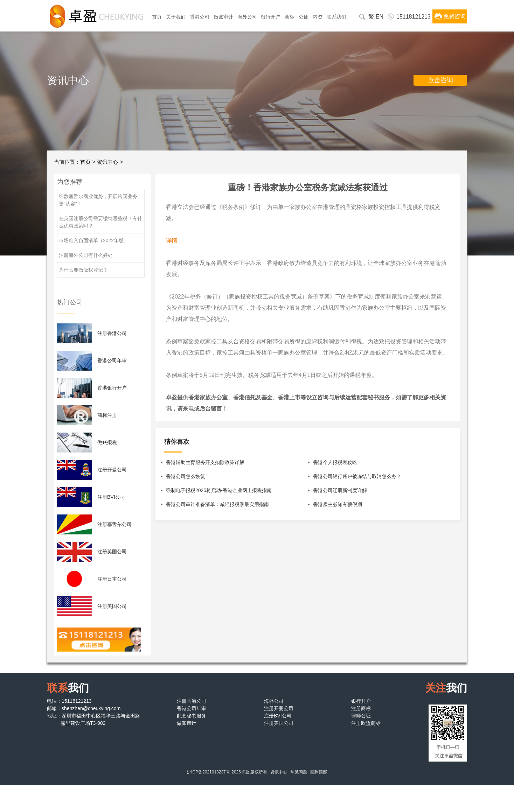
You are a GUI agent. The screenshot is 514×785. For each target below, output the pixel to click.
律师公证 (361, 716)
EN (379, 17)
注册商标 (361, 708)
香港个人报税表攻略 (335, 462)
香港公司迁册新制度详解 (340, 490)
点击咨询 (440, 80)
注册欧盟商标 (366, 723)
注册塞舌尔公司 (114, 524)
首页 (157, 17)
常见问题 (298, 772)
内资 (317, 17)
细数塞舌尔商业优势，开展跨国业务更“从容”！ (98, 200)
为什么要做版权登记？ (83, 270)
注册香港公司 (112, 333)
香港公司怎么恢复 (185, 476)
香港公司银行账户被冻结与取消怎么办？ (357, 476)
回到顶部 (318, 772)
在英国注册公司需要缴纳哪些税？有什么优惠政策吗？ (100, 222)
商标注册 (107, 415)
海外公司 (247, 17)
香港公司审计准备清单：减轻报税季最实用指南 (217, 504)
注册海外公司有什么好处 (86, 255)
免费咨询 (454, 16)
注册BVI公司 (111, 497)
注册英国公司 (112, 551)
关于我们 (176, 17)
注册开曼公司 (112, 469)
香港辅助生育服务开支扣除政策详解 (205, 462)
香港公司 (199, 17)
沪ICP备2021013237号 (208, 772)
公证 (303, 17)
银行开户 (270, 17)
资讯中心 (107, 162)
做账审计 (223, 17)
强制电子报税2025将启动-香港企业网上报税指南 (219, 490)
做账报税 (107, 442)
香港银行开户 (112, 388)
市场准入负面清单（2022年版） (93, 240)
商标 (289, 17)
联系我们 (336, 17)
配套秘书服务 (191, 716)
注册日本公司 (112, 579)
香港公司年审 (112, 360)
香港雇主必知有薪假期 (337, 504)
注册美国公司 (112, 606)
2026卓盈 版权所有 (249, 772)
